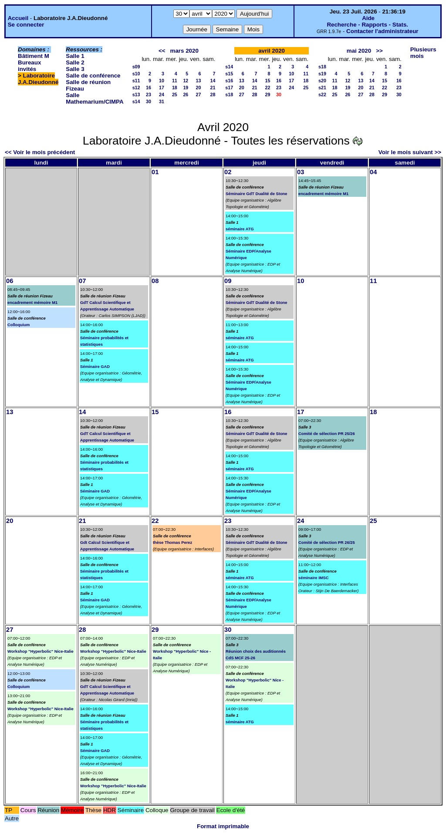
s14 (136, 101)
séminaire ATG (240, 229)
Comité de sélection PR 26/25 (326, 542)
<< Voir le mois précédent (40, 152)
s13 (136, 94)
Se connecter (26, 24)
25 (174, 94)
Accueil (18, 18)
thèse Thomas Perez (172, 542)
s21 (322, 87)
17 (161, 87)
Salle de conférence (93, 75)
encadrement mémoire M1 (323, 194)
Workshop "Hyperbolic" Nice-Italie (40, 651)
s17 (229, 87)
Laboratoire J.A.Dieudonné (38, 78)
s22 (322, 94)
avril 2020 (271, 50)
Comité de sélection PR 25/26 (326, 434)
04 (373, 172)
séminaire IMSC (313, 578)
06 (9, 280)
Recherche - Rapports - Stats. (367, 24)
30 (148, 101)
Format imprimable (223, 826)
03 (300, 172)
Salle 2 (75, 62)
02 (227, 172)
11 (174, 80)
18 (174, 87)
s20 (322, 80)
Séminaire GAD (95, 366)
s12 (136, 87)
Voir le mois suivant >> (409, 152)
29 (267, 94)
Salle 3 (75, 69)
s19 (322, 73)
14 (212, 80)
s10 (136, 73)
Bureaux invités (29, 65)
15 (267, 80)
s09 (136, 66)
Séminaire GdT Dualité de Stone (256, 194)
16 (148, 87)
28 (212, 94)
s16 (229, 80)
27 (198, 94)
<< (162, 50)
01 (155, 172)
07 (82, 280)
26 (185, 94)
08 (155, 280)
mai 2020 (359, 50)
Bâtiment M (33, 56)
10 (161, 80)
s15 (229, 73)
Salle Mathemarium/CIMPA (94, 98)
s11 (136, 80)
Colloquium (18, 325)
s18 (229, 94)
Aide (368, 18)
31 (161, 101)
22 (267, 87)
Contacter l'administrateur (382, 31)
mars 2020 (184, 50)
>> (379, 50)
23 (148, 94)
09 (227, 280)
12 (185, 80)
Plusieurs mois (423, 52)
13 (198, 80)
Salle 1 (75, 56)
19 (185, 87)
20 (198, 87)
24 (161, 94)
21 (212, 87)
